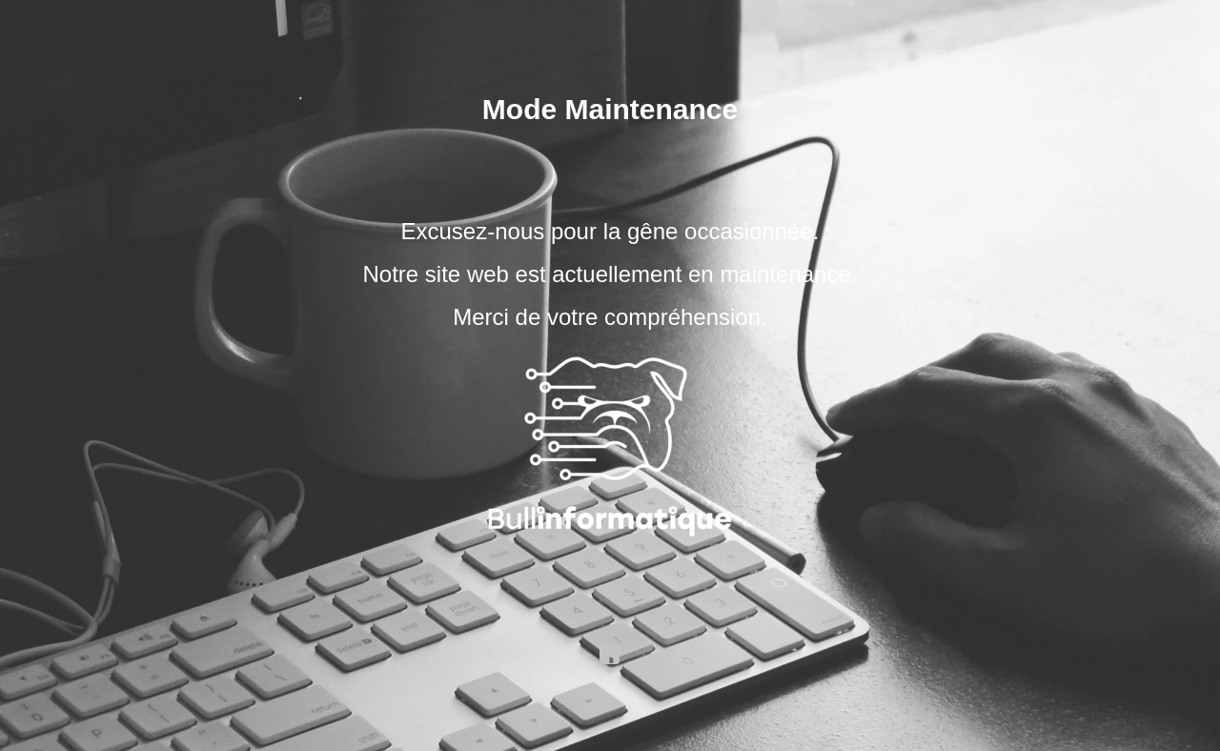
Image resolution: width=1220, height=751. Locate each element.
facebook (610, 654)
